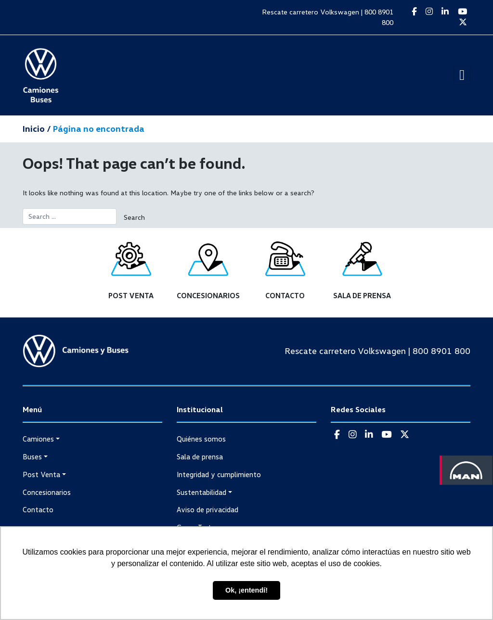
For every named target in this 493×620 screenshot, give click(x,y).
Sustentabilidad (201, 492)
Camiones (38, 438)
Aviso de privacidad (207, 509)
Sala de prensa (200, 456)
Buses (32, 456)
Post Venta (41, 474)
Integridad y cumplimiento (219, 474)
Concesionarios (47, 492)
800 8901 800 (441, 350)
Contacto (38, 509)
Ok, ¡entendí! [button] (246, 590)
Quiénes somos (201, 438)
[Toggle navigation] (462, 75)
